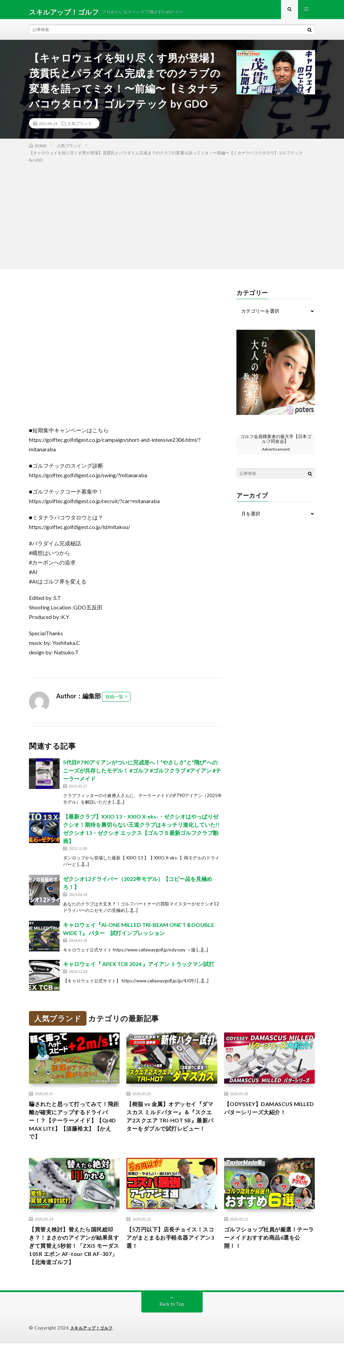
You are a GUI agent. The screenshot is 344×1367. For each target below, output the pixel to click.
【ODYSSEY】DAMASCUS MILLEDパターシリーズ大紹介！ (264, 1118)
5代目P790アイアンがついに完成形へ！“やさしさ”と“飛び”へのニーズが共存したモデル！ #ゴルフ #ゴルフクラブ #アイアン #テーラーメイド (142, 775)
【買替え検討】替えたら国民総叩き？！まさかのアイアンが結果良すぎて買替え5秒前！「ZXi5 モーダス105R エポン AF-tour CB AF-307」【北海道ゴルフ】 (73, 1262)
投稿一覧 (114, 701)
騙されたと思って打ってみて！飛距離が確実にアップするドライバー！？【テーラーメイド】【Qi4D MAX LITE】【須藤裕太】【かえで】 (73, 1127)
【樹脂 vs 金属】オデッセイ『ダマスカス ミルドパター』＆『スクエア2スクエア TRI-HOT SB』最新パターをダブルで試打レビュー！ (171, 1127)
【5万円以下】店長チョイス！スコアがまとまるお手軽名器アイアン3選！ (170, 1249)
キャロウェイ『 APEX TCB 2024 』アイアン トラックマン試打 (138, 968)
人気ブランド (79, 128)
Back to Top (172, 1328)
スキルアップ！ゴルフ (93, 1351)
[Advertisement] (172, 219)
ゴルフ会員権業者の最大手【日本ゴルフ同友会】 (276, 443)
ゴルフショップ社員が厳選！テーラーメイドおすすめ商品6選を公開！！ (268, 1249)
